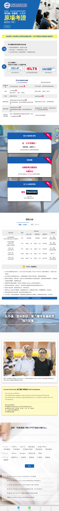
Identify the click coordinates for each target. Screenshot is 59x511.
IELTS (22, 447)
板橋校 (47, 457)
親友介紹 (32, 453)
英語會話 (31, 447)
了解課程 (5, 447)
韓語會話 (39, 449)
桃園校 (6, 460)
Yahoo (14, 453)
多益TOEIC (42, 447)
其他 (40, 453)
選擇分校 (5, 457)
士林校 (39, 457)
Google (23, 453)
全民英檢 (7, 449)
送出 (29, 466)
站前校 (23, 457)
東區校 (31, 457)
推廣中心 (15, 457)
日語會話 (16, 449)
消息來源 (5, 453)
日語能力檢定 (28, 449)
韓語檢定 (49, 449)
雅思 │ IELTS (35, 224)
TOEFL (14, 447)
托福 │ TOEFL (22, 224)
